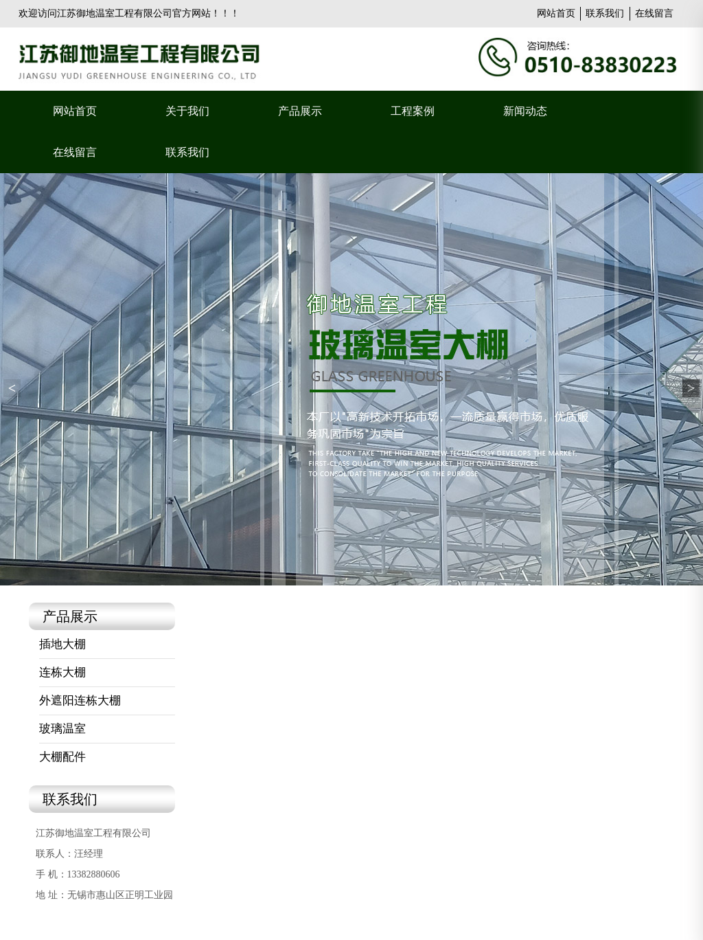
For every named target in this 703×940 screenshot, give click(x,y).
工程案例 (413, 111)
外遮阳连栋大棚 (80, 700)
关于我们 (187, 111)
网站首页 (556, 13)
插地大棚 (62, 644)
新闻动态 (525, 111)
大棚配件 (62, 756)
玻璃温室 (62, 728)
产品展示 (300, 111)
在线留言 (654, 13)
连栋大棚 (62, 672)
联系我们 (605, 13)
